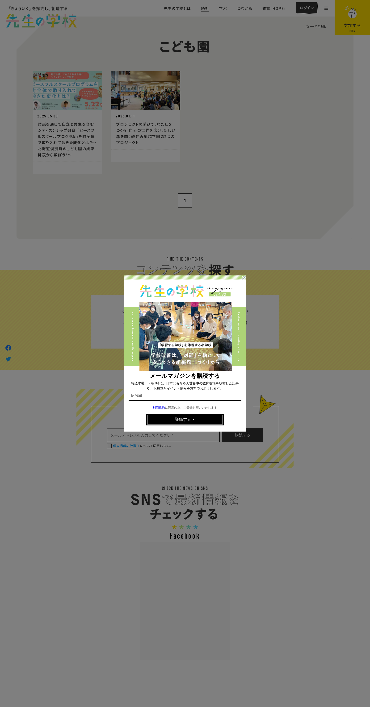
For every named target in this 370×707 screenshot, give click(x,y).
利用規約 (159, 407)
